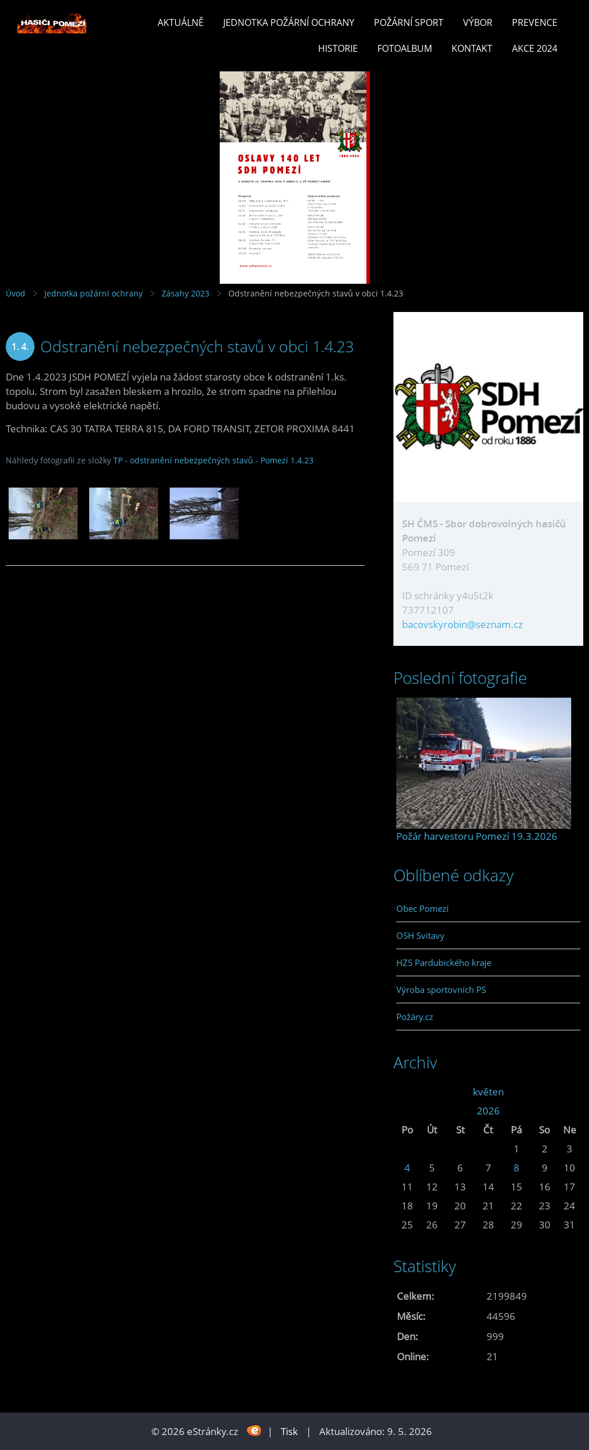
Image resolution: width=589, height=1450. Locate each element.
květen (488, 1091)
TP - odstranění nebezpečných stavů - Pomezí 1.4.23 (213, 460)
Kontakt (472, 48)
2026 (488, 1110)
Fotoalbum (404, 48)
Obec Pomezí (422, 908)
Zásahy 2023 (185, 293)
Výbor (477, 22)
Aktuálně (181, 22)
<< (407, 1091)
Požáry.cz (414, 1016)
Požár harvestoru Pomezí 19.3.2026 (476, 836)
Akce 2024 (534, 48)
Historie (338, 48)
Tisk (289, 1431)
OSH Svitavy (420, 935)
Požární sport (408, 22)
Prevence (534, 22)
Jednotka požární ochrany (288, 22)
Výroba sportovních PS (441, 989)
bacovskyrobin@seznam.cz (462, 624)
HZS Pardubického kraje (443, 962)
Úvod (15, 293)
